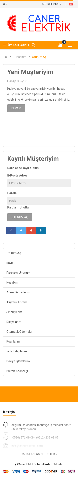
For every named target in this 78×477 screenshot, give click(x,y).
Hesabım (20, 56)
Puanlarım (13, 341)
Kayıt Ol (11, 263)
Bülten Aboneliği (17, 371)
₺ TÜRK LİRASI (51, 4)
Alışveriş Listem (16, 302)
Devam (16, 108)
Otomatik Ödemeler (19, 331)
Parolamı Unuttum (19, 207)
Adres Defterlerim (18, 292)
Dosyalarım (13, 322)
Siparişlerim (14, 312)
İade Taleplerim (16, 351)
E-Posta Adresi (17, 175)
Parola (12, 193)
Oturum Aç (39, 56)
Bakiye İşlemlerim (18, 361)
